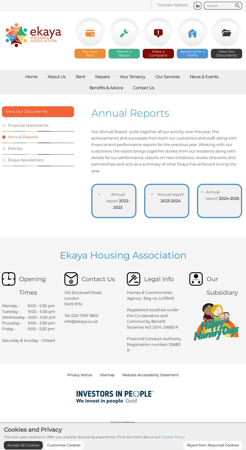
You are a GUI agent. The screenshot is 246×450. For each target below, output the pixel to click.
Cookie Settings (123, 422)
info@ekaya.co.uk (81, 321)
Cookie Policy (173, 447)
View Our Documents (26, 111)
